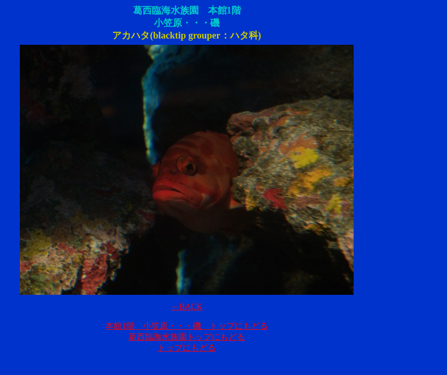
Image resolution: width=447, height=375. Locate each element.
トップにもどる (187, 347)
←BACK (186, 306)
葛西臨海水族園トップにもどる (186, 336)
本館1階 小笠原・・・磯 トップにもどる (186, 325)
